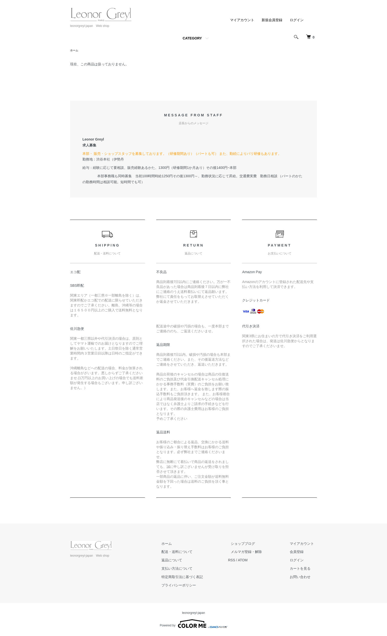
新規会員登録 (272, 20)
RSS (243, 561)
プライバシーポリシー (193, 586)
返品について (186, 561)
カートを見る (303, 569)
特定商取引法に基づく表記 (196, 577)
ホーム (74, 50)
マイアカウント (242, 20)
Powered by (193, 624)
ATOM (254, 561)
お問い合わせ (303, 577)
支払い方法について (191, 569)
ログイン (297, 20)
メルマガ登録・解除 (255, 552)
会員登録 (300, 552)
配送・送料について (191, 552)
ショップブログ (251, 544)
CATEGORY (192, 38)
